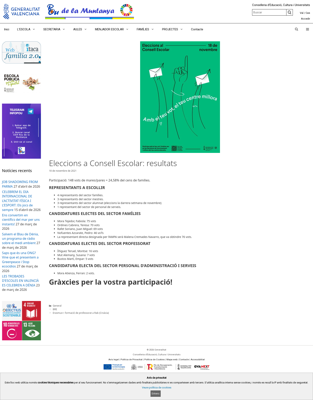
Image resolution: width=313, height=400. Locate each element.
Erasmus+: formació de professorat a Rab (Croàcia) (81, 312)
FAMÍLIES (147, 29)
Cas (308, 12)
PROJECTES (174, 29)
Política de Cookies (154, 359)
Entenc (155, 393)
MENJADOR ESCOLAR (114, 29)
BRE (55, 309)
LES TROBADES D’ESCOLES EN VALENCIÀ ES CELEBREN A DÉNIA (20, 280)
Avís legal (113, 359)
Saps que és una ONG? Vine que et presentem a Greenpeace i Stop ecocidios (20, 259)
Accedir (305, 18)
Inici (6, 29)
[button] (307, 29)
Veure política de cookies (156, 387)
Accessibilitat (198, 359)
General (57, 305)
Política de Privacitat (132, 359)
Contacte (197, 29)
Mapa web (171, 359)
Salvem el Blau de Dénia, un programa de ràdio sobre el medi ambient (20, 238)
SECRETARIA (56, 29)
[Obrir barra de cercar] (296, 29)
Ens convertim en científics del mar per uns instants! (21, 219)
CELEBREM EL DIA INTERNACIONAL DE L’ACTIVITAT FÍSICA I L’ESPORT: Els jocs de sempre (17, 201)
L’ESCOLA (28, 29)
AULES (82, 29)
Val (301, 12)
